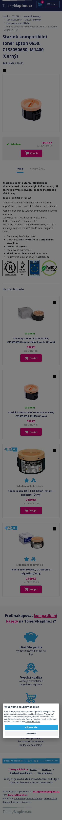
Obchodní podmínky (21, 772)
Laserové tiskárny (32, 16)
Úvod (5, 16)
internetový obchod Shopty (28, 798)
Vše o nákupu (45, 772)
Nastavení (31, 733)
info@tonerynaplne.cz (46, 791)
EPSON (15, 16)
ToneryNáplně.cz (18, 795)
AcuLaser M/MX (33, 19)
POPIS (20, 168)
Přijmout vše (31, 727)
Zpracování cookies (32, 721)
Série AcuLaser (13, 19)
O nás (33, 769)
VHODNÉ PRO (37, 168)
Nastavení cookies (22, 801)
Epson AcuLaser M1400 (17, 23)
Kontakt (46, 769)
